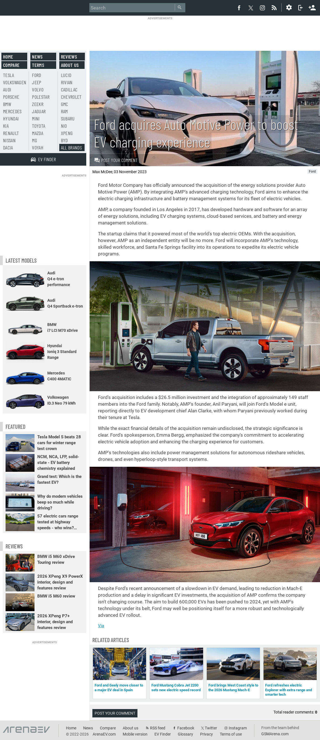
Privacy (206, 734)
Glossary (185, 734)
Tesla (8, 75)
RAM (64, 111)
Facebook (185, 728)
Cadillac (69, 89)
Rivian (67, 82)
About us (70, 65)
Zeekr (37, 104)
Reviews (69, 57)
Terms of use (231, 734)
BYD (64, 140)
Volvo (37, 89)
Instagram (238, 728)
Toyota (38, 126)
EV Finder (162, 734)
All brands (71, 147)
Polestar (41, 97)
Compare (11, 65)
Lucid (66, 75)
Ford (36, 75)
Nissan (9, 140)
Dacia (8, 147)
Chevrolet (71, 97)
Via (101, 625)
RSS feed (157, 728)
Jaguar (39, 111)
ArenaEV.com (104, 734)
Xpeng (67, 133)
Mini (36, 118)
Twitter (211, 728)
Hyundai (11, 118)
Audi (7, 89)
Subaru (68, 118)
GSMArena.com (275, 734)
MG (34, 140)
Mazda (37, 133)
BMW (7, 104)
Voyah (37, 147)
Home (8, 57)
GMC (64, 104)
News (37, 57)
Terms (38, 65)
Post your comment (116, 160)
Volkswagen (14, 82)
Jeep (36, 82)
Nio (64, 126)
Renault (11, 133)
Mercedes (12, 111)
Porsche (11, 97)
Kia (6, 126)
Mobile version (135, 734)
